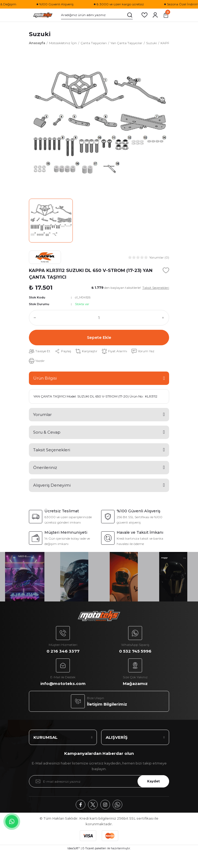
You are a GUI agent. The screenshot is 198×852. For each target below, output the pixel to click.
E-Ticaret (88, 848)
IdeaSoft (73, 848)
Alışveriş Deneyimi (52, 485)
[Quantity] (99, 317)
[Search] (97, 15)
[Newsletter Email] (99, 781)
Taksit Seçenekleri (51, 449)
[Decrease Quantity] (34, 317)
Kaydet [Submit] (153, 781)
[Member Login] (155, 15)
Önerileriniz (45, 467)
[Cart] (166, 15)
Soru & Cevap (46, 432)
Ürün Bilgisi (45, 378)
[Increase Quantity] (164, 317)
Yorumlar (42, 414)
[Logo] (43, 15)
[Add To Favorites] (166, 270)
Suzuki (40, 34)
